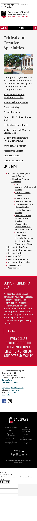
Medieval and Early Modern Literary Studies (23, 218)
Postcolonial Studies (13, 151)
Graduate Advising (15, 253)
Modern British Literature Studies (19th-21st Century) (23, 226)
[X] (14, 454)
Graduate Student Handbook (19, 250)
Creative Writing (11, 107)
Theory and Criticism (13, 160)
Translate (6, 7)
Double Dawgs (17, 176)
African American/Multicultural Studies (25, 187)
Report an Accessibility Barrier (26, 438)
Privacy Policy (7, 380)
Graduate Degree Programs (19, 173)
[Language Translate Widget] (10, 5)
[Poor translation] (7, 482)
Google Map (6, 395)
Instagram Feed (10, 401)
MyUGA (11, 430)
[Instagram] (17, 454)
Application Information (17, 259)
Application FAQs (14, 256)
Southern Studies (12, 155)
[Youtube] (23, 454)
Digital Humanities (12, 112)
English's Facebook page (4, 401)
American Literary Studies (16, 102)
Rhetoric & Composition (15, 146)
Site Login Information (10, 382)
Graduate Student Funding (18, 262)
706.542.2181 (11, 392)
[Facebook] (11, 454)
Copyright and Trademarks (11, 434)
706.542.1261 (13, 390)
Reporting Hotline (26, 443)
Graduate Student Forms (17, 247)
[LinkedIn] (26, 454)
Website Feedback (11, 439)
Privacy (26, 434)
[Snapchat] (20, 454)
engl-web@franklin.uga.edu (12, 388)
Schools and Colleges (11, 427)
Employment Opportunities (26, 430)
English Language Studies (16, 125)
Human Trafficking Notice (11, 443)
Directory (26, 427)
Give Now (20, 28)
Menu (4, 28)
